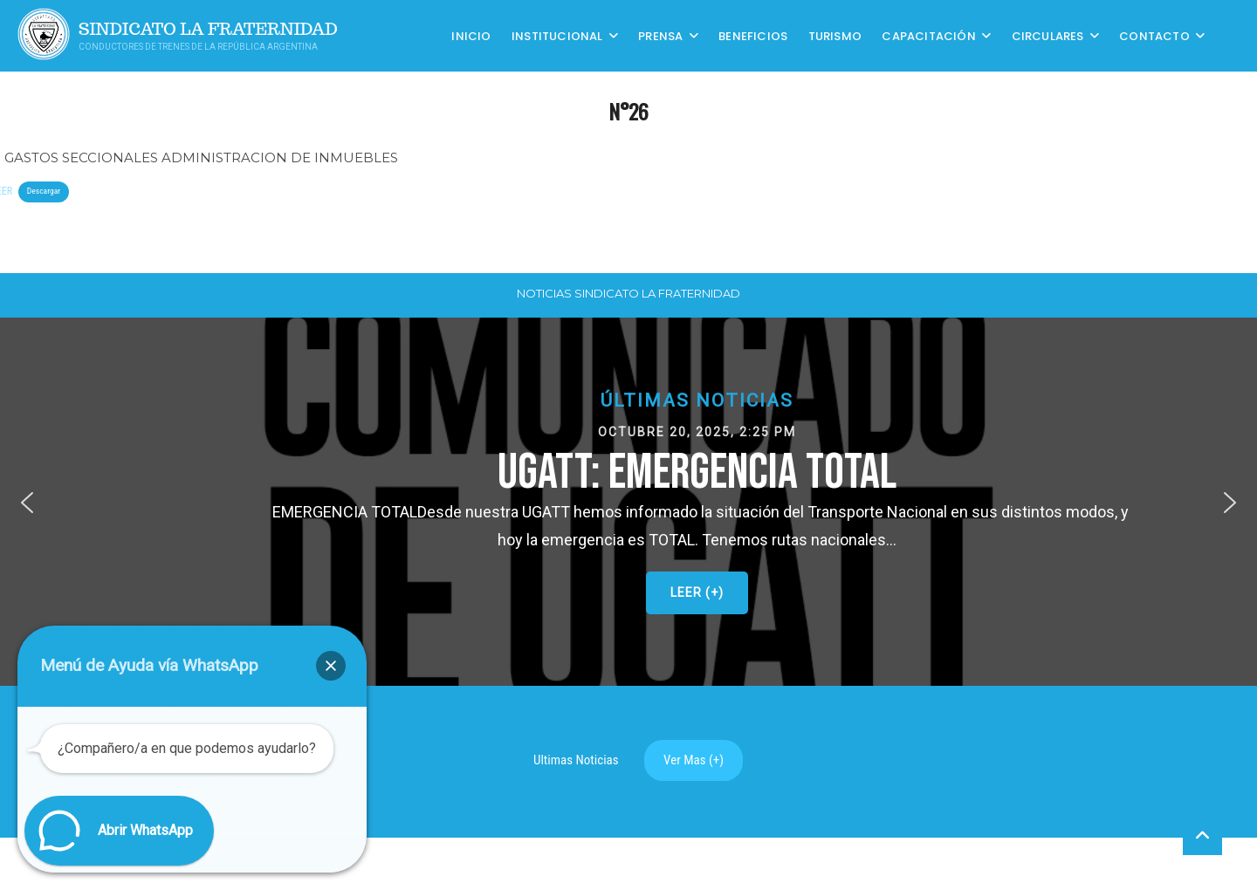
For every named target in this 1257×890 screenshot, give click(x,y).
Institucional (557, 35)
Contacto (1154, 35)
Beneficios (752, 35)
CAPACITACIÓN (928, 35)
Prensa (660, 35)
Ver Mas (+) (693, 760)
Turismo (835, 35)
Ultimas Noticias (576, 760)
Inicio (471, 35)
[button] (27, 503)
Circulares (1048, 35)
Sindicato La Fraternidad (208, 29)
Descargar (43, 190)
